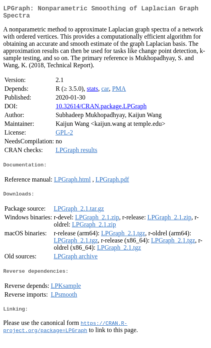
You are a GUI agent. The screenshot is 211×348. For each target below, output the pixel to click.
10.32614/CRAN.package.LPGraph (100, 109)
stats (92, 91)
